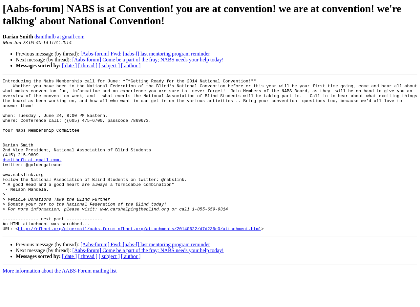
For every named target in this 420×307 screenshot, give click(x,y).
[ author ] (131, 65)
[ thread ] (87, 65)
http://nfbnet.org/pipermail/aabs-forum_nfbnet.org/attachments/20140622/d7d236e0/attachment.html (139, 259)
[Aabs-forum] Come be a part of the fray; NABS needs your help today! (147, 59)
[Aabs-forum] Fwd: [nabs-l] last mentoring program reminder (145, 53)
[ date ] (69, 65)
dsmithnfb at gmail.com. (32, 176)
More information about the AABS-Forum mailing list (60, 301)
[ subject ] (109, 65)
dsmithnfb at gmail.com (59, 36)
